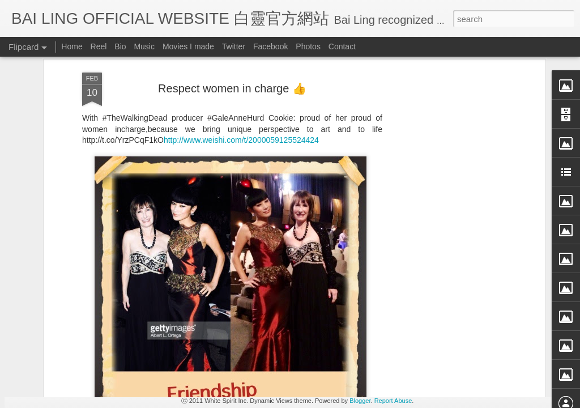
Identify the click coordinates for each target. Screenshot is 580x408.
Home (71, 46)
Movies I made (188, 46)
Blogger (359, 400)
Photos (308, 46)
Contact (342, 46)
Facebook (270, 46)
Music (144, 46)
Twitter (233, 46)
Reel (99, 46)
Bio (120, 46)
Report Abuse (393, 400)
